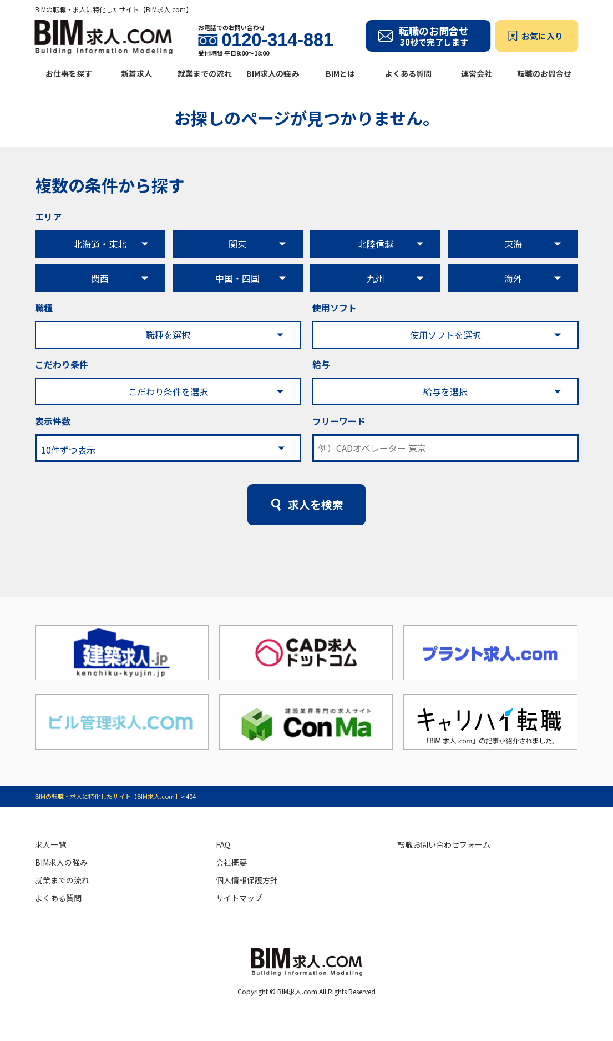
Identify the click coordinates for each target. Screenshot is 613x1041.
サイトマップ (239, 897)
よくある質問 (408, 73)
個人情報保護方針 (247, 880)
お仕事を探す (68, 73)
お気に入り (542, 36)
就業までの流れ (205, 73)
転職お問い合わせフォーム (443, 844)
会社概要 (231, 862)
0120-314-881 (277, 40)
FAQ (223, 844)
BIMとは (340, 73)
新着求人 (136, 73)
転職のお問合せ (544, 73)
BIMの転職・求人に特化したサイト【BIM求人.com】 (108, 796)
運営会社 (476, 73)
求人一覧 (50, 844)
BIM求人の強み (272, 73)
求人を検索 (315, 504)
